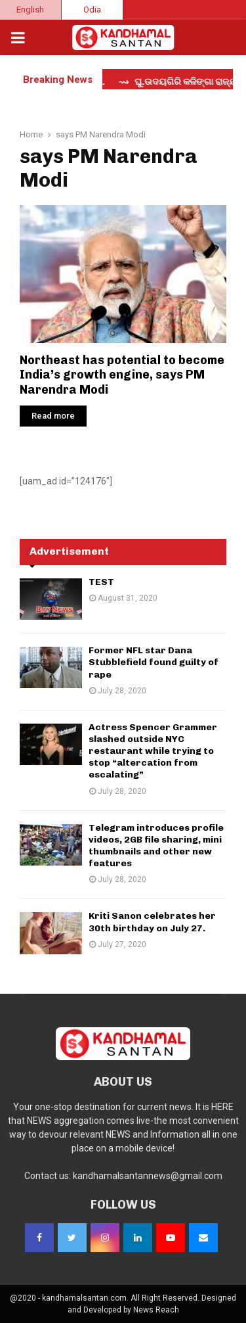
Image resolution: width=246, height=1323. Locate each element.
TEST (101, 582)
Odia (92, 9)
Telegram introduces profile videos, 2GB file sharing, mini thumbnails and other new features (156, 846)
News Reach (156, 1309)
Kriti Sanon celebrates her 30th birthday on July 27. (152, 921)
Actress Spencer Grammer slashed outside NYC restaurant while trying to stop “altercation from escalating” (153, 751)
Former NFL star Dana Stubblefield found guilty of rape (153, 662)
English (30, 9)
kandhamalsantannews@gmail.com (147, 1176)
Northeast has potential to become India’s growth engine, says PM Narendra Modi (122, 375)
